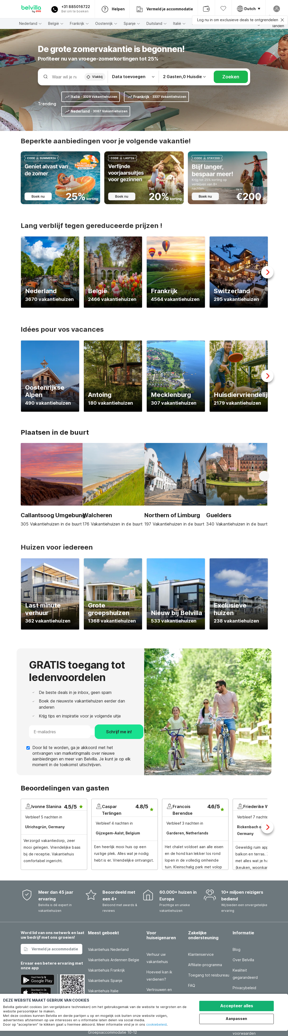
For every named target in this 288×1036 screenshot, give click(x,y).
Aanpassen (236, 1018)
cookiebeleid (156, 1024)
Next (267, 272)
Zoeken (230, 76)
